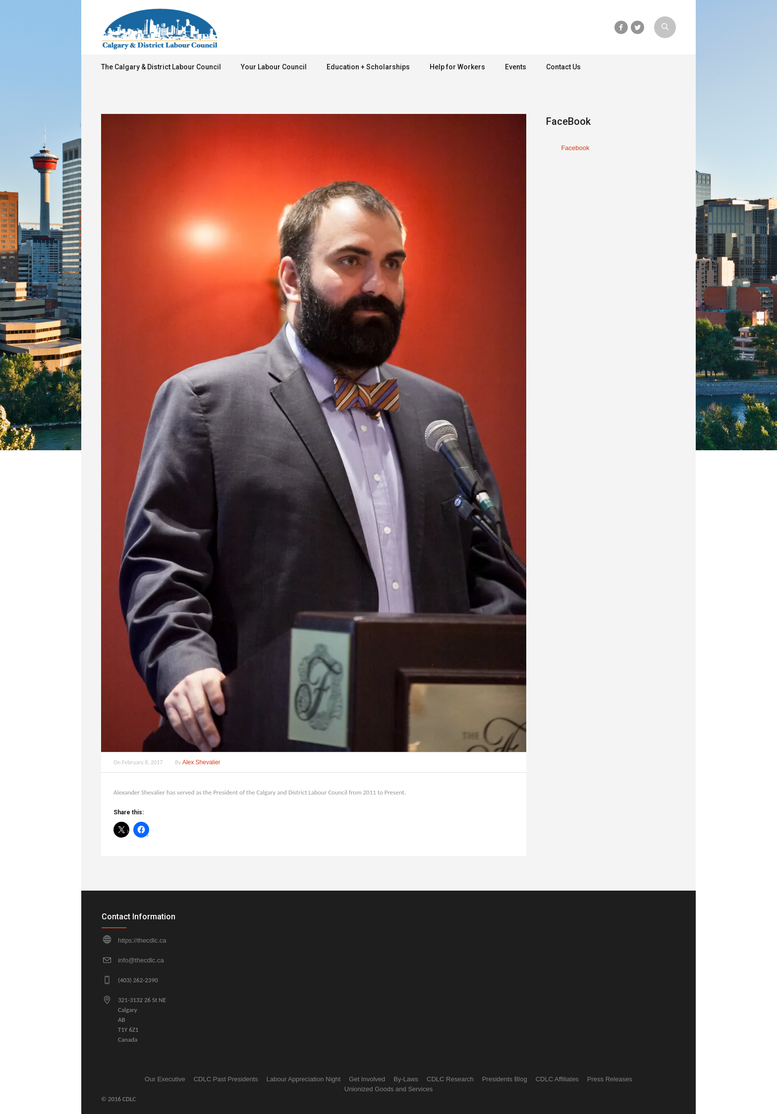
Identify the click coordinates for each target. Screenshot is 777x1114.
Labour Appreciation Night (304, 1079)
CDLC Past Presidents (226, 1079)
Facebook (575, 148)
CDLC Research (450, 1079)
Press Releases (609, 1079)
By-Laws (405, 1079)
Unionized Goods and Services (388, 1089)
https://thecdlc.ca (142, 940)
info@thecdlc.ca (141, 960)
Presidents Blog (504, 1079)
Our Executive (165, 1079)
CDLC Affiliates (557, 1079)
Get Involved (367, 1079)
